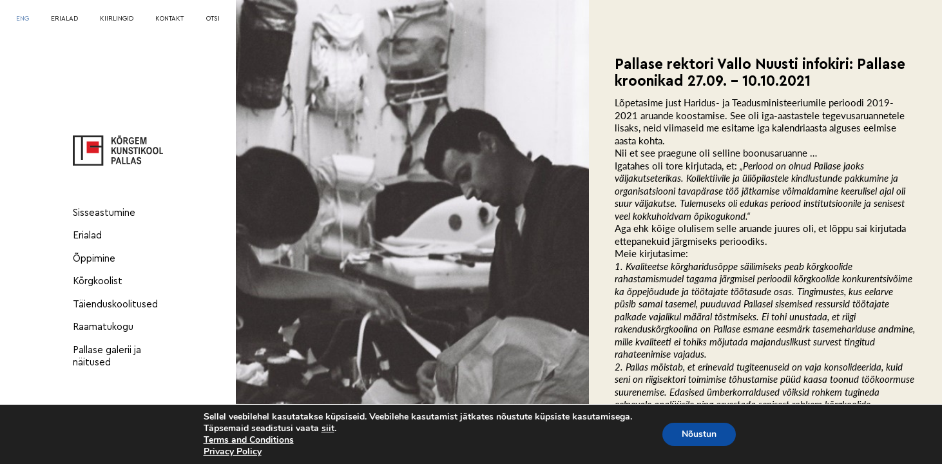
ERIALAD (64, 18)
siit (328, 428)
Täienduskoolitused (115, 304)
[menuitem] (22, 19)
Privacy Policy (233, 451)
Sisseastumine (104, 213)
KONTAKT (169, 18)
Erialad (87, 235)
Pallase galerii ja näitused (107, 356)
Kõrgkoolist (97, 281)
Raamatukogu (103, 327)
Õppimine (94, 259)
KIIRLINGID (116, 18)
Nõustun (699, 434)
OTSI (213, 18)
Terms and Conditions (249, 440)
